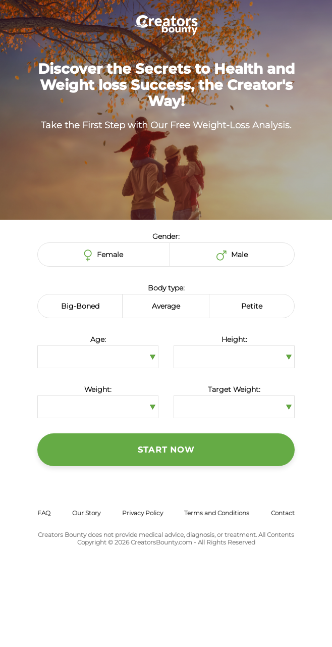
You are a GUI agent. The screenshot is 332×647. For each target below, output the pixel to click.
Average (166, 306)
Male (232, 255)
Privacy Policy (142, 513)
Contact (283, 513)
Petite (251, 306)
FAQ (43, 513)
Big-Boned (80, 306)
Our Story (86, 513)
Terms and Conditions (216, 513)
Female (103, 255)
